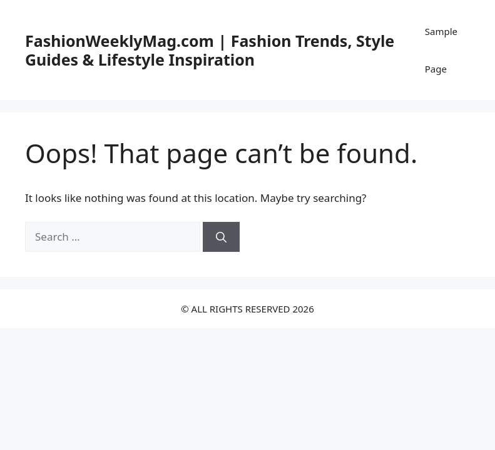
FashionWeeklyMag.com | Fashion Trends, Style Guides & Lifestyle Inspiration (209, 50)
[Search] (221, 237)
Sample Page (441, 50)
